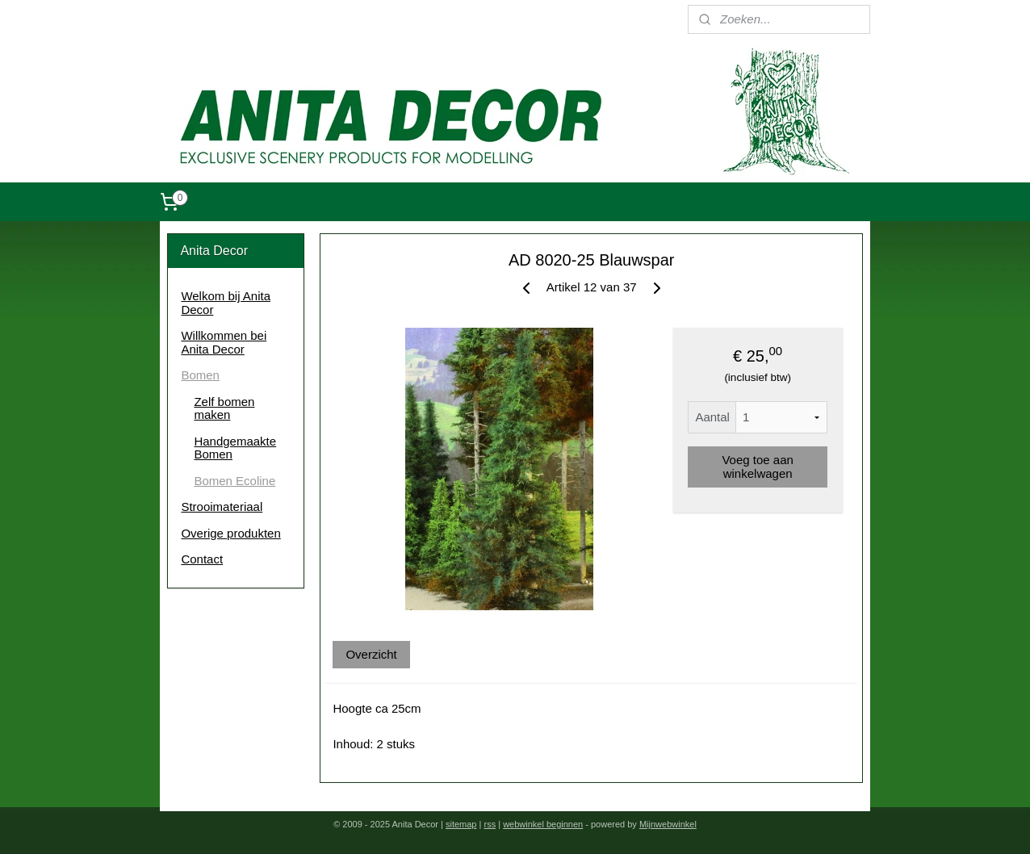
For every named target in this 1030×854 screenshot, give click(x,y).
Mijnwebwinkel (668, 824)
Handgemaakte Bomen (235, 448)
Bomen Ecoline (234, 481)
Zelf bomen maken (224, 408)
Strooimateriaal (221, 506)
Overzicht (370, 654)
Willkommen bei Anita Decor (223, 342)
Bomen (200, 375)
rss (490, 824)
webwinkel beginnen (543, 824)
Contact (202, 559)
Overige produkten (230, 533)
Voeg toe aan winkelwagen (757, 466)
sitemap (461, 824)
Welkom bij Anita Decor (225, 302)
